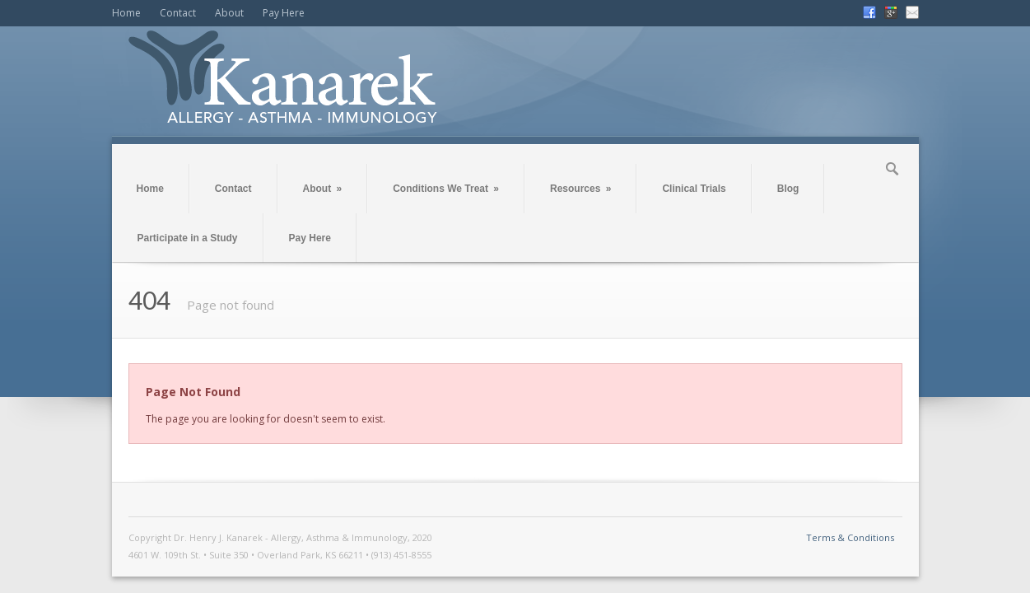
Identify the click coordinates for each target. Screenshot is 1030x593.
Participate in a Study (187, 238)
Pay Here (284, 13)
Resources (580, 188)
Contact (178, 13)
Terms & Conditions (850, 537)
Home (126, 13)
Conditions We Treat (446, 188)
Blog (788, 188)
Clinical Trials (693, 188)
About (229, 13)
